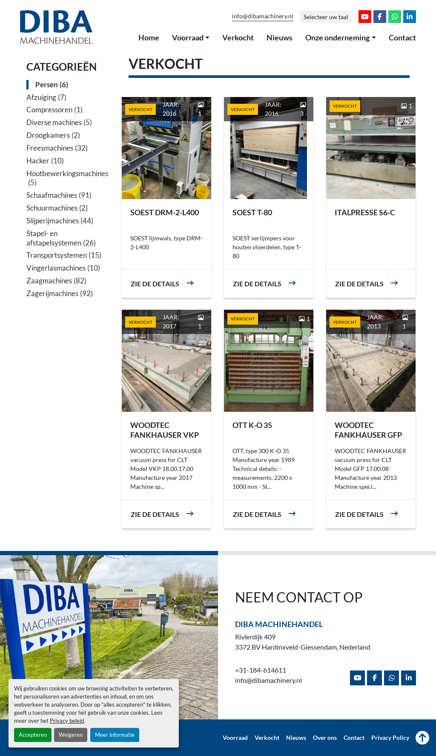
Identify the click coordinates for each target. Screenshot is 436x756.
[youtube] (365, 16)
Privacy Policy (390, 737)
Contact (402, 37)
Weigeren (71, 734)
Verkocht (238, 37)
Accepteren (33, 734)
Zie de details (155, 284)
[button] (191, 38)
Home (148, 37)
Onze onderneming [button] (337, 37)
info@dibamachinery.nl (262, 16)
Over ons (325, 737)
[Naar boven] (422, 738)
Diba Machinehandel (279, 624)
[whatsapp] (394, 16)
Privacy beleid (67, 720)
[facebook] (379, 16)
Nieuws (280, 37)
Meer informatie (115, 734)
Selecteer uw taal (326, 16)
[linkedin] (409, 16)
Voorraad (188, 37)
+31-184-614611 (260, 670)
